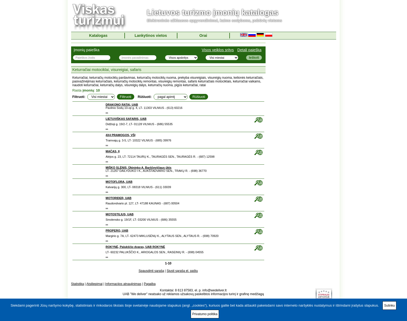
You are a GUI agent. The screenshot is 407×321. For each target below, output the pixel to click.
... (107, 111)
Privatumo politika (205, 314)
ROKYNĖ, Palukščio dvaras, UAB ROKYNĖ (135, 246)
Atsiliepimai (94, 284)
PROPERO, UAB (117, 230)
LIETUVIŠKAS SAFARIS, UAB (126, 118)
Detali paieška (249, 50)
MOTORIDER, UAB (119, 198)
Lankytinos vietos (151, 35)
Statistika (77, 284)
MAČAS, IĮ (113, 151)
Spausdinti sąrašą (151, 271)
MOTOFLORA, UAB (119, 181)
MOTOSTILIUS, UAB (120, 214)
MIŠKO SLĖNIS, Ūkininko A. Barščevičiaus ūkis (139, 167)
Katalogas (98, 35)
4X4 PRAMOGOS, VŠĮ (121, 135)
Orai (203, 35)
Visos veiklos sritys (218, 50)
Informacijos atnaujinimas (123, 284)
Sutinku (389, 305)
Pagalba (150, 284)
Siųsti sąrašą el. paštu (182, 271)
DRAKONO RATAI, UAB (122, 104)
